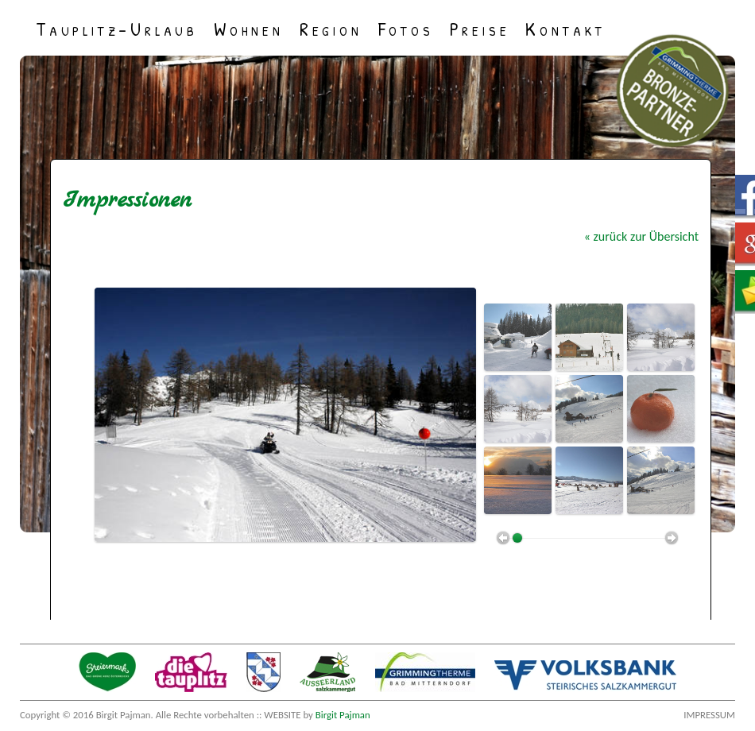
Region (331, 28)
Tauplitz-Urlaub (117, 28)
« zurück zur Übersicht (641, 236)
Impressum (709, 715)
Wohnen (249, 28)
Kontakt (565, 28)
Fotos (406, 28)
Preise (480, 28)
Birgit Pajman (343, 715)
